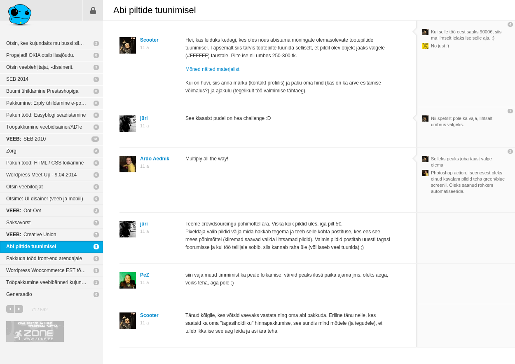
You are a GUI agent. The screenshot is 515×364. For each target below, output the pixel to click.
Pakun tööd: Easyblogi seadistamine (46, 115)
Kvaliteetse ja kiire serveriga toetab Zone (35, 331)
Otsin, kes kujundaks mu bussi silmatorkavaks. (54, 43)
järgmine (19, 309)
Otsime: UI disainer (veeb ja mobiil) (44, 199)
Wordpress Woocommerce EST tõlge (46, 270)
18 (95, 139)
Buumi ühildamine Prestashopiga (42, 91)
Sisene (93, 10)
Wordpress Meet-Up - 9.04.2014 (41, 175)
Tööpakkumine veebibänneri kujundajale (50, 282)
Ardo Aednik (154, 159)
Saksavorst (18, 222)
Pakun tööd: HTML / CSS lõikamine (45, 163)
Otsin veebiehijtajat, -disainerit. (39, 67)
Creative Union (31, 234)
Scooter (149, 40)
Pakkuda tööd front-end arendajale (44, 258)
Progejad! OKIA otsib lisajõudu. (40, 55)
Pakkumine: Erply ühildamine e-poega (47, 103)
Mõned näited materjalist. (213, 69)
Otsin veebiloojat (24, 187)
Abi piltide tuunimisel (31, 246)
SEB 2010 (26, 139)
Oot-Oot (23, 211)
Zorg (11, 151)
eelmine (10, 309)
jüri (144, 118)
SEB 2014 (17, 79)
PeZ (144, 275)
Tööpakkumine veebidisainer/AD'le (44, 127)
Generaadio (19, 294)
